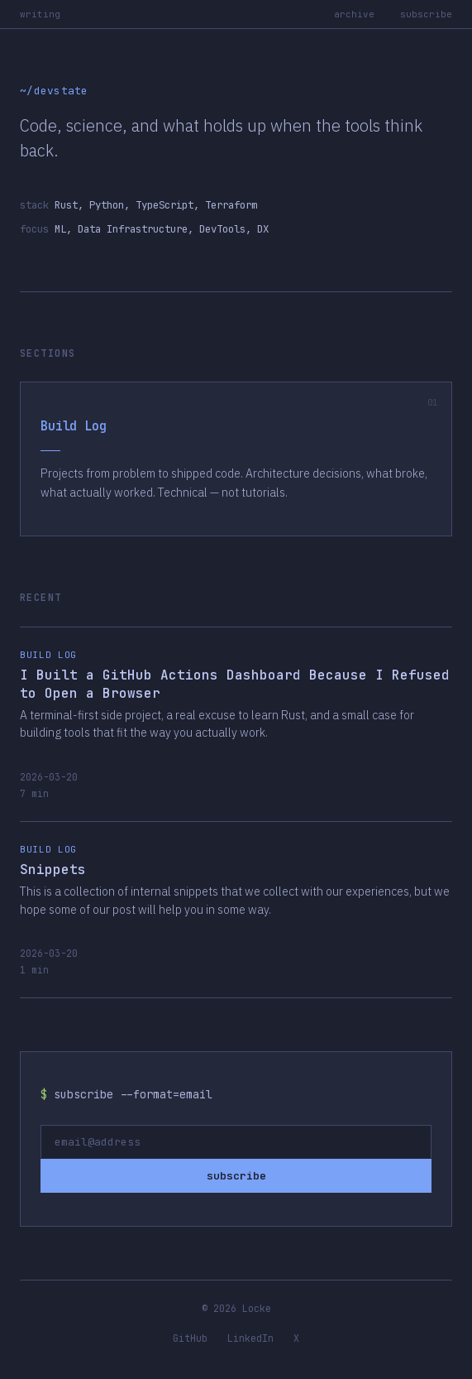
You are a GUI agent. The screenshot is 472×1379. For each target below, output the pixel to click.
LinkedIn (250, 1338)
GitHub (190, 1338)
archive (354, 14)
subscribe (426, 14)
